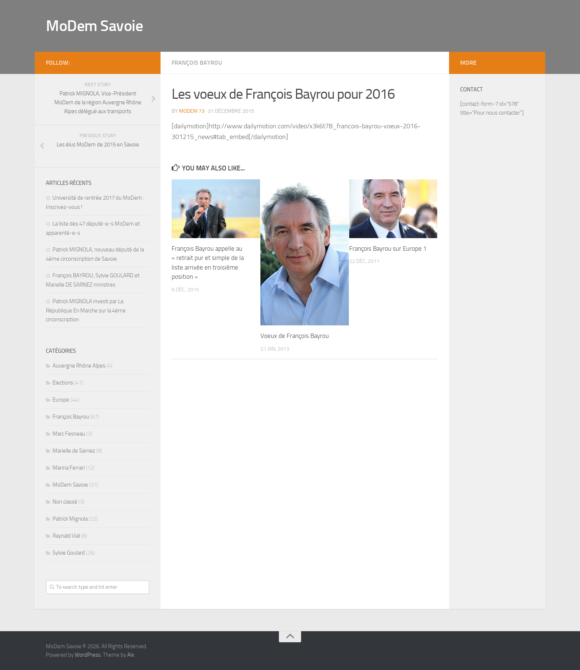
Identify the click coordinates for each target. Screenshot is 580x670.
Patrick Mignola (70, 518)
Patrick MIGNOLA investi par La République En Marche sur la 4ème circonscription (86, 310)
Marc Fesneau (69, 433)
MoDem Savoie (94, 26)
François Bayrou (197, 62)
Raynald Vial (66, 535)
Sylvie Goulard (69, 552)
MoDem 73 (192, 111)
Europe (61, 399)
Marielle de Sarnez (74, 450)
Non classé (65, 501)
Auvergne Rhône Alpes (79, 365)
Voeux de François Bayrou (294, 335)
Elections (63, 382)
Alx (130, 655)
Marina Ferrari (69, 467)
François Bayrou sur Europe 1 (388, 248)
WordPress (88, 655)
